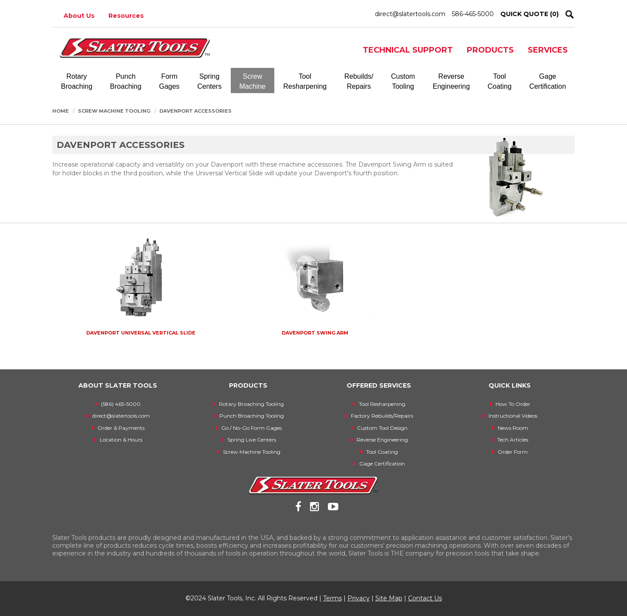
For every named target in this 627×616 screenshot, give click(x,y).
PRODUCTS (490, 50)
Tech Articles (512, 439)
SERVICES (548, 50)
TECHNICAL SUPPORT (408, 50)
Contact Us (425, 598)
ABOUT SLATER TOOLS (117, 385)
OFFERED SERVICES (379, 385)
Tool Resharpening (382, 404)
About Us (79, 16)
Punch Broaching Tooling (251, 415)
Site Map (388, 598)
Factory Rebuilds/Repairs (382, 415)
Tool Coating (382, 452)
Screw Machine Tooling (114, 111)
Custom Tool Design (382, 428)
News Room (513, 428)
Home (60, 111)
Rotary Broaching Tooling (251, 404)
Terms (332, 598)
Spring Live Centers (251, 439)
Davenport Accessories (195, 111)
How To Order (513, 404)
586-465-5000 (473, 14)
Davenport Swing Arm (315, 333)
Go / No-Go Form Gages (251, 428)
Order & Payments (121, 428)
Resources (126, 16)
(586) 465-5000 (121, 404)
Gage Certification (382, 463)
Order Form (513, 452)
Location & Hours (121, 439)
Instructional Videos (513, 415)
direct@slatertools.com (410, 14)
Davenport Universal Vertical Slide (141, 333)
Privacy (358, 598)
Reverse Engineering (382, 439)
